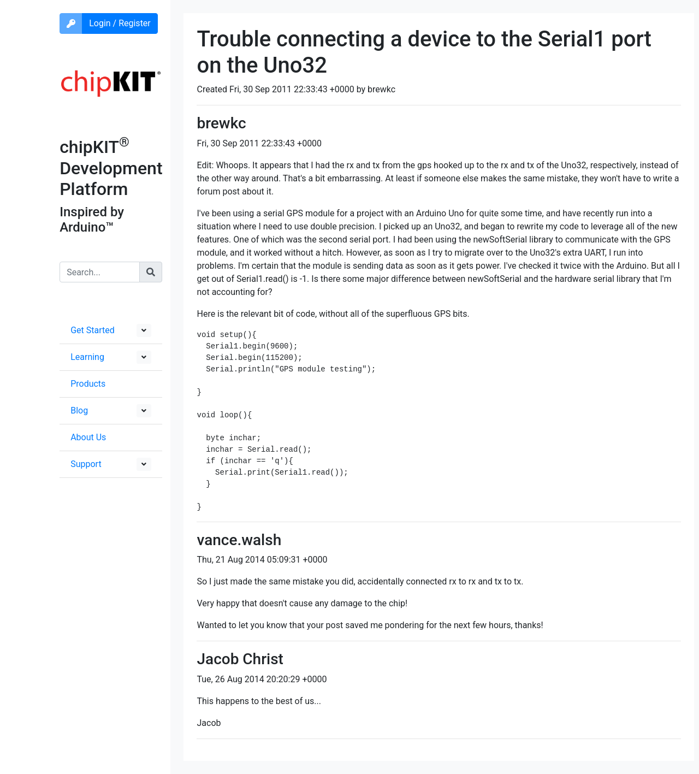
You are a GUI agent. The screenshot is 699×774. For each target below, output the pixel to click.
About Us (88, 437)
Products (87, 384)
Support (85, 464)
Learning (87, 357)
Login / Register (120, 23)
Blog (79, 410)
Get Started (92, 330)
